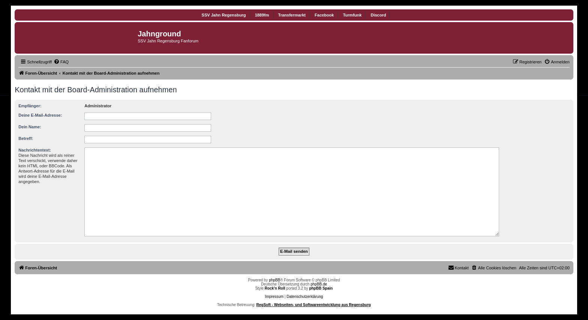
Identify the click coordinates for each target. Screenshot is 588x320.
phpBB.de (318, 284)
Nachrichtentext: (34, 150)
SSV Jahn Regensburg (224, 15)
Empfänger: (29, 106)
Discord (378, 15)
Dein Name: (29, 127)
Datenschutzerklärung (304, 296)
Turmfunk (352, 15)
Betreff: (25, 138)
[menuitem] (61, 61)
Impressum (274, 296)
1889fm (262, 15)
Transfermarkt (292, 15)
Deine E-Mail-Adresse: (40, 115)
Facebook (324, 15)
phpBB (274, 280)
